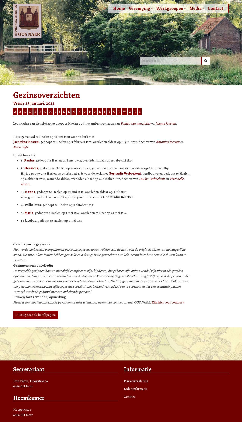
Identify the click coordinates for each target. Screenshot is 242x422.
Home (119, 8)
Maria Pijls (20, 147)
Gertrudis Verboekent (125, 173)
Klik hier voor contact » (168, 302)
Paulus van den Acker (135, 123)
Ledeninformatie (135, 388)
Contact (215, 8)
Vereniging (141, 8)
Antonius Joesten (168, 142)
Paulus (29, 160)
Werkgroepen (171, 8)
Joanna (30, 192)
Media (196, 8)
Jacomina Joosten (26, 142)
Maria (29, 213)
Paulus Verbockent (152, 178)
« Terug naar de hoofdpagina (36, 314)
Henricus (31, 168)
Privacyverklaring (136, 381)
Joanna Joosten (165, 123)
